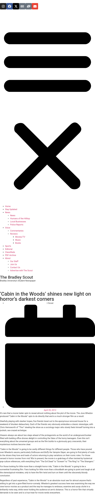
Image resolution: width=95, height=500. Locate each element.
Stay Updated (11, 209)
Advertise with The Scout (21, 270)
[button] (47, 108)
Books (18, 243)
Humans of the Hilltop (20, 218)
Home (8, 206)
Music (18, 240)
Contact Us (15, 267)
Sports (8, 246)
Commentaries (16, 231)
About (8, 258)
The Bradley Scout (16, 277)
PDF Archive (10, 255)
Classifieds (10, 252)
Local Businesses (18, 221)
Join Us (13, 264)
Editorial (8, 249)
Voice (7, 227)
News (7, 212)
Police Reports (16, 224)
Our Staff (14, 261)
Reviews (14, 234)
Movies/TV (20, 237)
